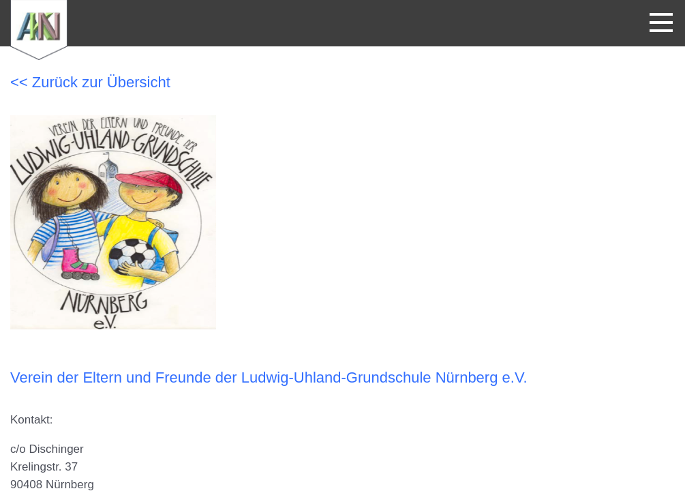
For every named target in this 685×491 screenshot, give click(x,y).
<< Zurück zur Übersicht (90, 82)
